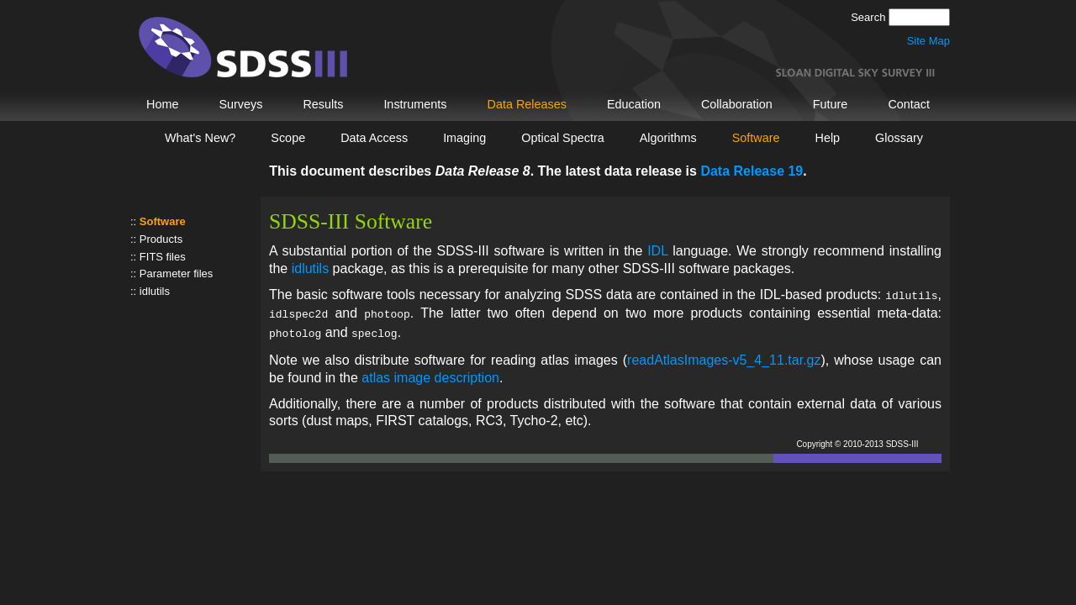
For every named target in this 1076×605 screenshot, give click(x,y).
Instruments (414, 104)
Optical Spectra (562, 138)
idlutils (155, 291)
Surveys (240, 104)
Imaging (464, 138)
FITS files (163, 256)
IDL (657, 251)
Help (828, 138)
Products (161, 239)
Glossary (899, 138)
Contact (909, 104)
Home (162, 104)
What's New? (200, 138)
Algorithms (668, 138)
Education (634, 104)
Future (830, 104)
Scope (288, 138)
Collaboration (737, 104)
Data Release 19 (751, 171)
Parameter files (176, 273)
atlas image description (430, 373)
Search (870, 17)
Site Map (928, 40)
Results (323, 104)
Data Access (374, 138)
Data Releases (527, 104)
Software (756, 138)
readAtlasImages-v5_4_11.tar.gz (723, 355)
